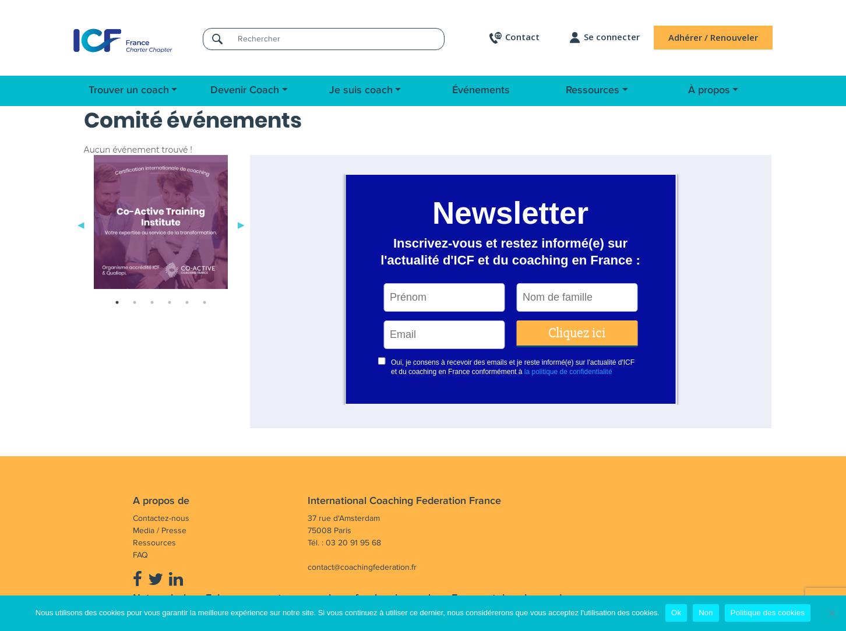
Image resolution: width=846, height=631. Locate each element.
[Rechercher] (337, 39)
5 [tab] (187, 302)
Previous (81, 224)
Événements (481, 90)
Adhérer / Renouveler (713, 37)
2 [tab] (134, 302)
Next (241, 224)
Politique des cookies (768, 612)
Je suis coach (361, 90)
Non (706, 612)
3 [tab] (152, 302)
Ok (676, 612)
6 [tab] (204, 302)
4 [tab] (169, 302)
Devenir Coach (244, 90)
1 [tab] (117, 302)
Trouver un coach (129, 90)
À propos (709, 90)
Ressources (592, 90)
